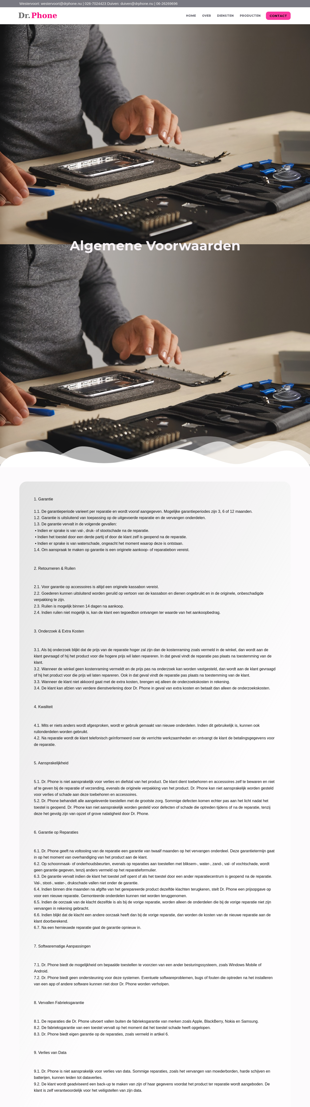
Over (206, 15)
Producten (250, 15)
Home (191, 15)
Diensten (225, 15)
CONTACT (278, 16)
